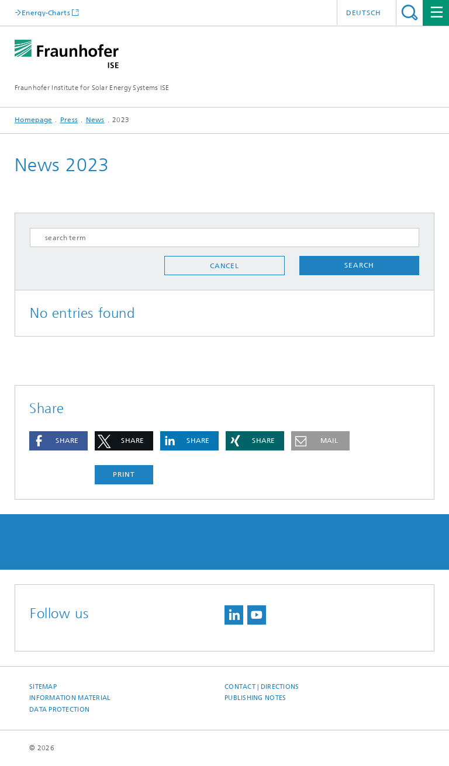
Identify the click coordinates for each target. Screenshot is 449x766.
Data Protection (59, 709)
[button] (58, 440)
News (95, 120)
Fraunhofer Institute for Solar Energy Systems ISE (92, 88)
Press (69, 120)
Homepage (33, 120)
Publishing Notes (255, 698)
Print (124, 474)
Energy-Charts (46, 12)
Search (409, 12)
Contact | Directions (261, 687)
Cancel (224, 266)
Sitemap (43, 687)
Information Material (70, 698)
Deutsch (363, 13)
